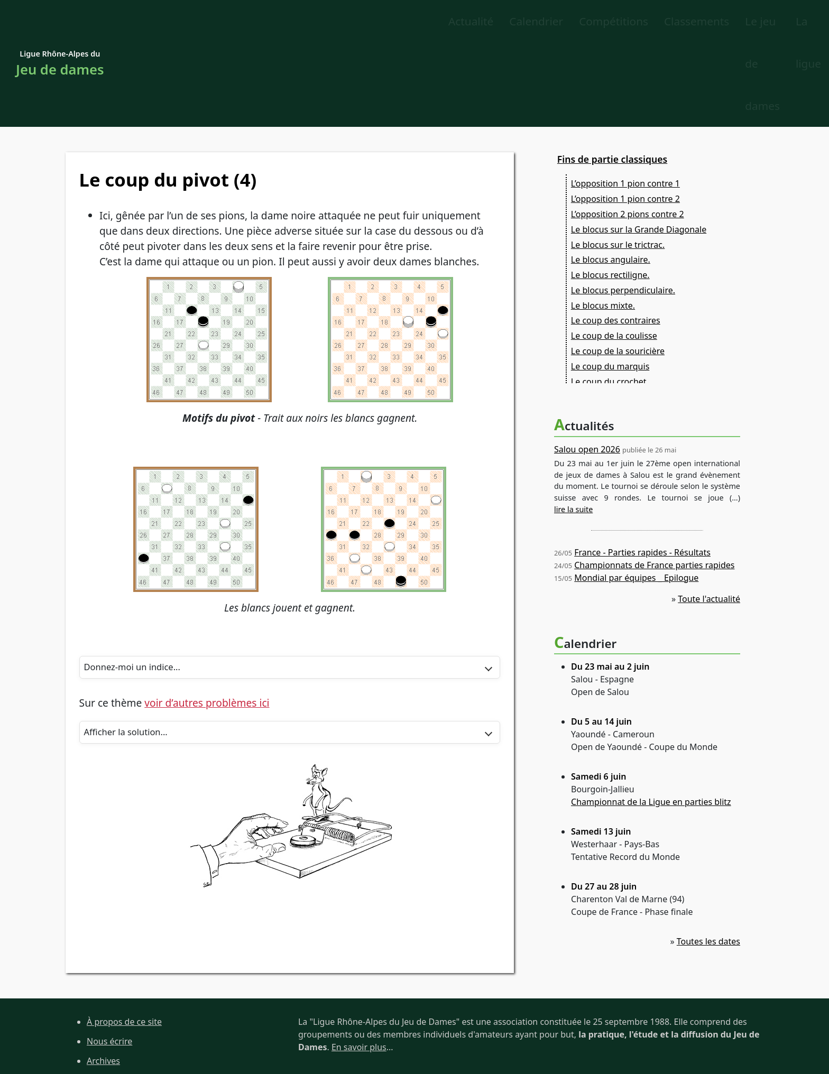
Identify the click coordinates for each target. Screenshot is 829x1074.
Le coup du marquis (610, 283)
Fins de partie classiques (612, 75)
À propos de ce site (124, 938)
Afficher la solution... (132, 652)
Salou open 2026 (587, 366)
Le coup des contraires (615, 237)
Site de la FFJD (114, 1035)
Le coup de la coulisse (614, 252)
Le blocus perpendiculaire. (623, 206)
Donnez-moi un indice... (140, 585)
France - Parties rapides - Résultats (642, 469)
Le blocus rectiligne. (610, 191)
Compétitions (345, 21)
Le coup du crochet (609, 298)
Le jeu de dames (655, 21)
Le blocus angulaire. (610, 176)
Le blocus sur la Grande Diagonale (638, 146)
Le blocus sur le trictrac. (618, 161)
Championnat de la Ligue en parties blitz (651, 718)
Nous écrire (109, 958)
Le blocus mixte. (603, 222)
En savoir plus (358, 963)
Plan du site (110, 997)
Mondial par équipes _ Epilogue (636, 494)
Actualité (202, 21)
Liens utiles (109, 1016)
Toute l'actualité (709, 515)
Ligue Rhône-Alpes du (60, 22)
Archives (103, 977)
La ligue (733, 21)
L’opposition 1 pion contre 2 (625, 116)
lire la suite (573, 426)
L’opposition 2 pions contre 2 (627, 130)
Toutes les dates (708, 858)
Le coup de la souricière (618, 267)
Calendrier (268, 21)
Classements (427, 21)
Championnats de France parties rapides (654, 481)
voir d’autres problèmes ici (206, 622)
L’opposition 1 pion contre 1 (625, 100)
